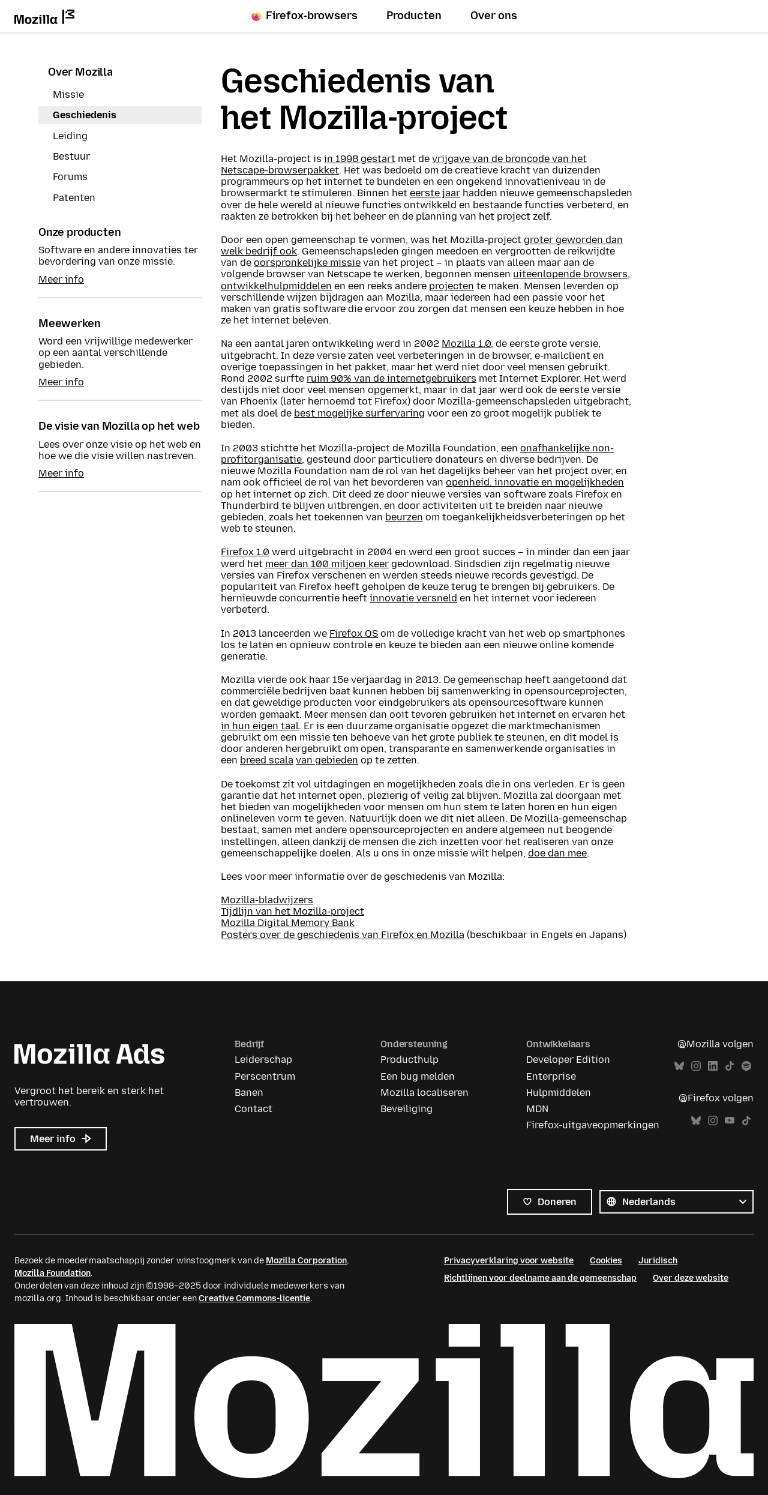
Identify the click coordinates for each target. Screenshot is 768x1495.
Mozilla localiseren (424, 1092)
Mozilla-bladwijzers (267, 900)
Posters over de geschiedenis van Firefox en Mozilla (342, 934)
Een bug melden (417, 1076)
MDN (537, 1108)
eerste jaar (435, 193)
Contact (253, 1108)
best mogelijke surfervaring (359, 413)
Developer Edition (568, 1059)
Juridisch (657, 1261)
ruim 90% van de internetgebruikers (391, 378)
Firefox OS (353, 633)
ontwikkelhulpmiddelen (276, 286)
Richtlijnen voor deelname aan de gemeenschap (540, 1278)
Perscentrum (265, 1076)
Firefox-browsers (304, 16)
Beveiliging (406, 1108)
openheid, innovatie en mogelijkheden (535, 482)
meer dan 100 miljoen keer (327, 564)
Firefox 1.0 (245, 552)
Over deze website (690, 1278)
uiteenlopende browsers (570, 274)
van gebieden (327, 760)
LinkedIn (713, 1066)
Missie (68, 94)
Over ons (493, 16)
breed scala (266, 760)
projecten (451, 286)
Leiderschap (263, 1059)
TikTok (729, 1066)
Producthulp (409, 1059)
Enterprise (551, 1076)
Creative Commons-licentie (254, 1298)
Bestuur (71, 156)
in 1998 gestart (359, 158)
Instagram (696, 1066)
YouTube (729, 1120)
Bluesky (679, 1066)
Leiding (70, 136)
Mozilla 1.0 (466, 343)
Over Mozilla (80, 72)
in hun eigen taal (260, 726)
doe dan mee (557, 853)
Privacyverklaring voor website (509, 1261)
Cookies (606, 1261)
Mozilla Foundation (52, 1273)
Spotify (746, 1066)
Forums (70, 176)
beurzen (404, 517)
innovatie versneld (413, 598)
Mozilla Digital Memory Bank (288, 922)
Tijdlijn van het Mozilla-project (292, 911)
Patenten (74, 197)
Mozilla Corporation (306, 1261)
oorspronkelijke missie (307, 262)
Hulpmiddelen (558, 1092)
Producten (414, 16)
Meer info (61, 279)
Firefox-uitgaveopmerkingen (592, 1125)
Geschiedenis (84, 115)
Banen (249, 1092)
